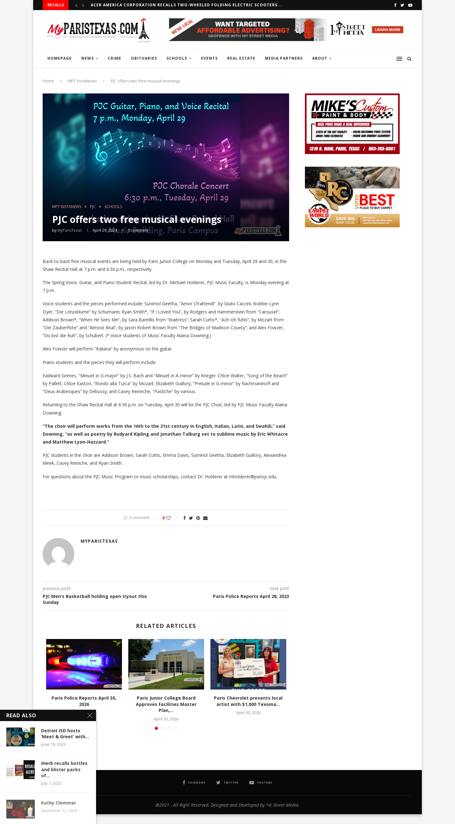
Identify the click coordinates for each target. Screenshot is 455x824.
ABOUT (319, 58)
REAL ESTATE (241, 58)
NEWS (87, 58)
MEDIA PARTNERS (284, 58)
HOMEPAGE (59, 58)
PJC (93, 207)
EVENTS (209, 58)
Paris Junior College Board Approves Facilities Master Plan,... (166, 704)
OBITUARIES (144, 58)
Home (48, 81)
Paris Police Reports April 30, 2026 (84, 701)
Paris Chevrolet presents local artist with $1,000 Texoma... (248, 701)
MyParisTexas (70, 230)
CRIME (114, 58)
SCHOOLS (177, 58)
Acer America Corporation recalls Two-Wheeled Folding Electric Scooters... (186, 5)
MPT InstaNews (82, 81)
